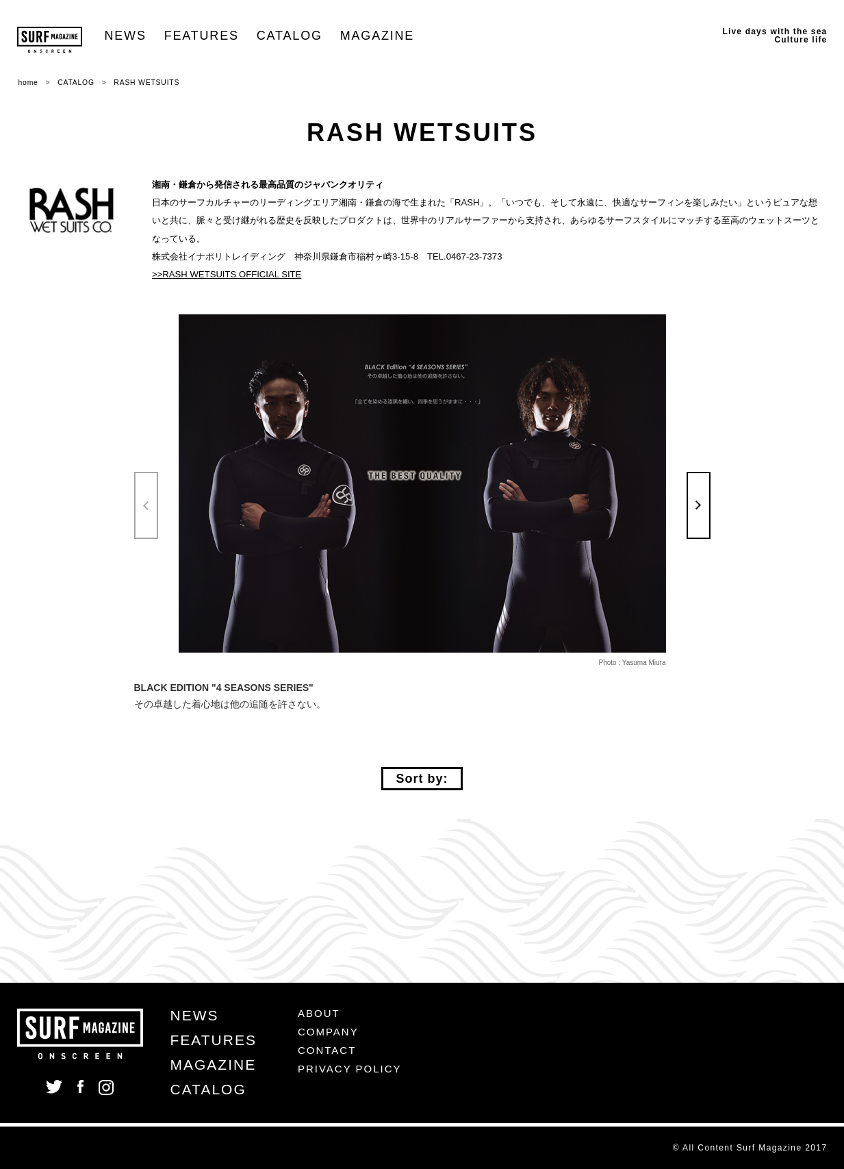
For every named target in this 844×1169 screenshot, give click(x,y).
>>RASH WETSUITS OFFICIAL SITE (226, 274)
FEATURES (201, 35)
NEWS (125, 35)
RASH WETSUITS (146, 82)
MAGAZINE (377, 35)
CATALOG (289, 35)
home (28, 82)
